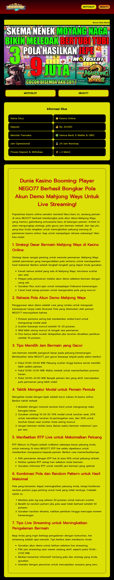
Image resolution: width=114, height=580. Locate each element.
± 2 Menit (64, 152)
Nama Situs (17, 119)
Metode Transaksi (21, 135)
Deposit (15, 127)
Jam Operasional (20, 144)
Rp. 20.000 (65, 127)
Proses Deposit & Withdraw (27, 152)
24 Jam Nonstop (69, 144)
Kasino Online (67, 119)
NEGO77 (104, 6)
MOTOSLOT (89, 6)
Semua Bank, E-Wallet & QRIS (76, 135)
